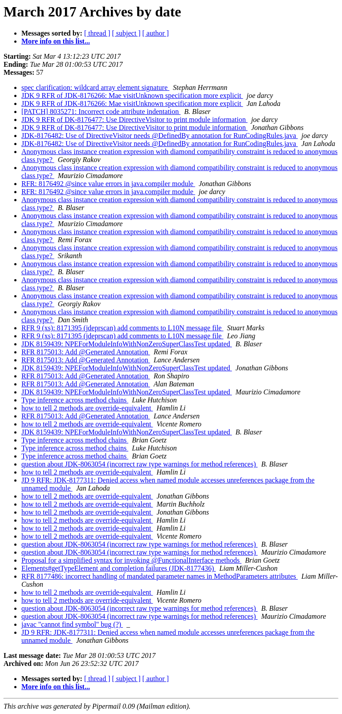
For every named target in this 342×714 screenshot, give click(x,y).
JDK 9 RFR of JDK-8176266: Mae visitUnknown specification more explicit (132, 95)
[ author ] (155, 33)
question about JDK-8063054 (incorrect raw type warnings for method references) (139, 464)
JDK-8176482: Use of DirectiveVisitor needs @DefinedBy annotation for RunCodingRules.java (159, 135)
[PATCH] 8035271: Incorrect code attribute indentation (101, 111)
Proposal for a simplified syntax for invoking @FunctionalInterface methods (131, 560)
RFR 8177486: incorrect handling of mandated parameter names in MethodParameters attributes (159, 576)
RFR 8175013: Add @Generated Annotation (85, 352)
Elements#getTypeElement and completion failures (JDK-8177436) (118, 568)
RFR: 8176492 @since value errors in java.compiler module (108, 183)
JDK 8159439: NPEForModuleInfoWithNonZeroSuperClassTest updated (126, 344)
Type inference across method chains (74, 400)
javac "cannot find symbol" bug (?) (72, 624)
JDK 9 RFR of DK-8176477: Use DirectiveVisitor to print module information (134, 119)
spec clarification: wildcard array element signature (95, 87)
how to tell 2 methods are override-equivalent (87, 408)
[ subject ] (126, 33)
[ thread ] (97, 33)
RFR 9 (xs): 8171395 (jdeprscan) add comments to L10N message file (122, 328)
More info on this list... (55, 41)
